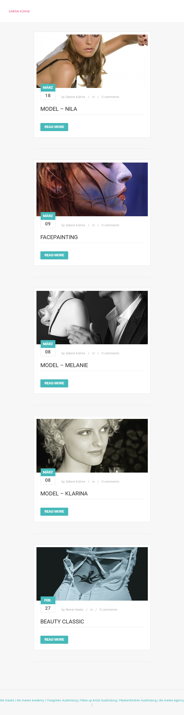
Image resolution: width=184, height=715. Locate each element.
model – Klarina (64, 493)
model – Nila (58, 108)
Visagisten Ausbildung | (63, 700)
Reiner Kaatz (74, 609)
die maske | (8, 700)
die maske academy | (32, 700)
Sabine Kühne (75, 97)
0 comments (110, 97)
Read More (54, 127)
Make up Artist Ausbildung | (99, 700)
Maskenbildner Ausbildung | (139, 700)
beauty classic (62, 621)
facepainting (59, 237)
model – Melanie (64, 365)
